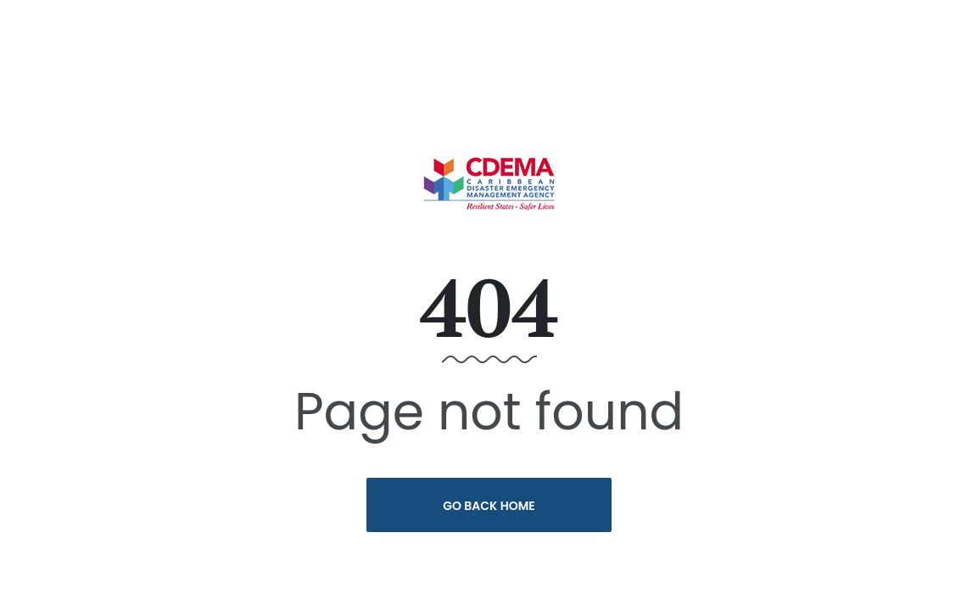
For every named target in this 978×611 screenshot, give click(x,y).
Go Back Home (489, 505)
